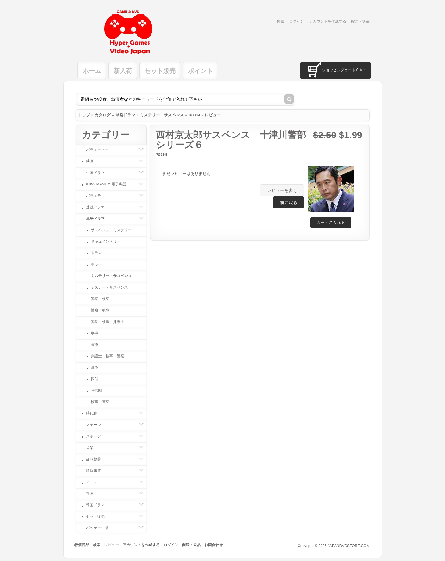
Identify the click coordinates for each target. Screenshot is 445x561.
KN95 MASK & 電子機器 (109, 184)
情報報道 (96, 470)
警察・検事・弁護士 (107, 322)
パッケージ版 (100, 528)
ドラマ (96, 253)
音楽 (93, 448)
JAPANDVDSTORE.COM (349, 546)
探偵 (94, 379)
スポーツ (96, 436)
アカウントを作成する (327, 21)
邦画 (93, 493)
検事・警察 (100, 402)
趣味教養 (96, 459)
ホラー (96, 264)
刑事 (94, 333)
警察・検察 (100, 299)
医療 (94, 344)
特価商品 (81, 545)
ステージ (96, 425)
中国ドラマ (98, 173)
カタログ (102, 115)
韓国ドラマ (98, 505)
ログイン (296, 21)
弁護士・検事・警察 (107, 356)
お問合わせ (213, 545)
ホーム (92, 70)
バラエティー (100, 150)
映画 (93, 161)
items (362, 70)
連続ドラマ (98, 207)
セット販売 (160, 70)
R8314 (194, 115)
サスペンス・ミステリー (111, 230)
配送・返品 (360, 21)
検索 (280, 21)
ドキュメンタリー (105, 241)
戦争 (94, 367)
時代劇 (96, 390)
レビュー (213, 115)
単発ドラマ (125, 115)
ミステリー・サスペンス (162, 115)
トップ (84, 115)
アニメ (94, 482)
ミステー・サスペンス (109, 287)
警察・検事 (100, 310)
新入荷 (123, 70)
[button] (330, 222)
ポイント (200, 70)
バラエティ (98, 196)
